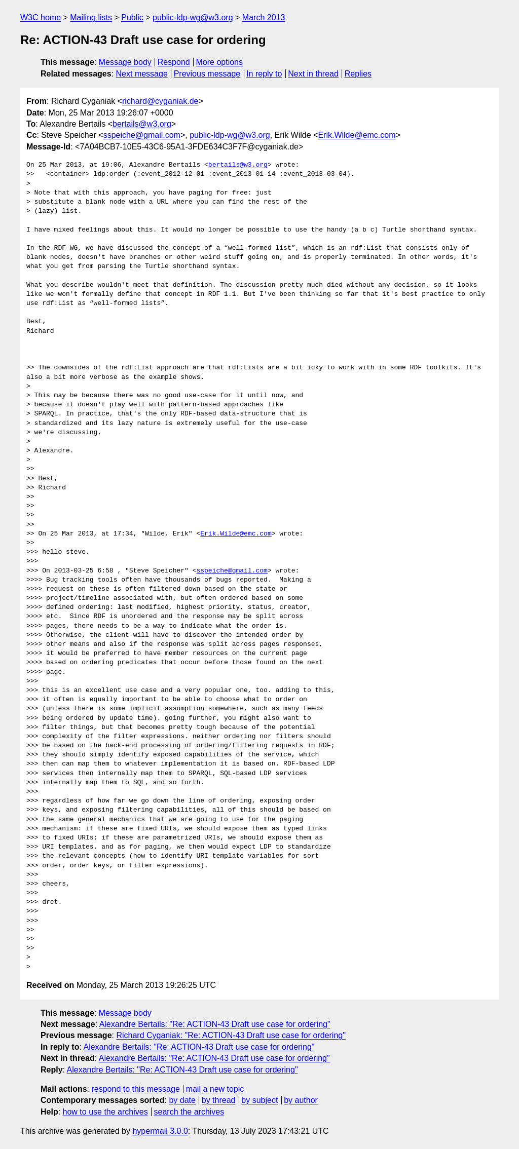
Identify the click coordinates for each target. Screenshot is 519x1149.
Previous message (207, 73)
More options (219, 62)
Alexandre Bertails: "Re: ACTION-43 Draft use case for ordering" (214, 1024)
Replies (358, 73)
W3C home (40, 17)
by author (301, 1100)
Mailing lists (91, 17)
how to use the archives (105, 1111)
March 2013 (263, 17)
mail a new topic (215, 1089)
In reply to (264, 73)
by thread (219, 1100)
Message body (125, 62)
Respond (174, 62)
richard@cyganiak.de (160, 101)
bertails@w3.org (142, 124)
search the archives (189, 1111)
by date (182, 1100)
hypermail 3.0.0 (160, 1131)
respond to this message (135, 1089)
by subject (259, 1100)
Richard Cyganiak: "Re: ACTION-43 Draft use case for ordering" (230, 1035)
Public (132, 17)
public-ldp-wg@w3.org (193, 17)
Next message (142, 73)
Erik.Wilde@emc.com (356, 135)
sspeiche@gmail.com (141, 135)
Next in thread (313, 73)
